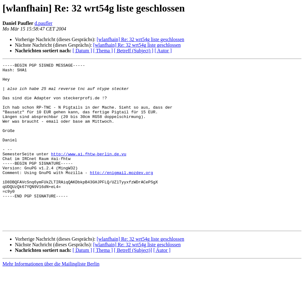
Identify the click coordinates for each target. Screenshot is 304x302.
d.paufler (43, 23)
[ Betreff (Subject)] (133, 282)
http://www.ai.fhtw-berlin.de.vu (88, 172)
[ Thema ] (103, 50)
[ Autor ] (163, 50)
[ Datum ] (82, 50)
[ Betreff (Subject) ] (133, 50)
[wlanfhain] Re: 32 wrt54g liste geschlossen (140, 39)
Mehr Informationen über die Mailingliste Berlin (50, 296)
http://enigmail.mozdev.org (121, 195)
